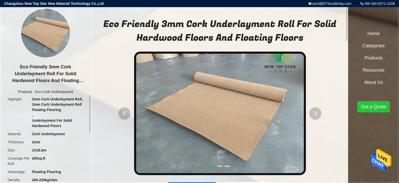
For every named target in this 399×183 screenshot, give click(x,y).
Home (373, 33)
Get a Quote (373, 106)
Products (25, 92)
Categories (373, 45)
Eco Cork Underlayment (54, 92)
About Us (373, 82)
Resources (373, 70)
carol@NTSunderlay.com (331, 4)
